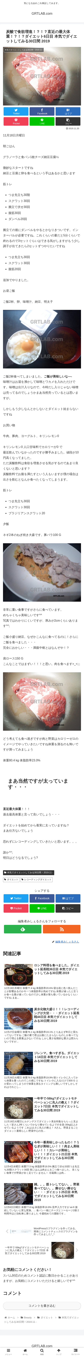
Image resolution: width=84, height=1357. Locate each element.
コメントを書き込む (42, 1305)
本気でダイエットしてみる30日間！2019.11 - (28, 872)
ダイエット (11, 879)
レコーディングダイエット (36, 879)
